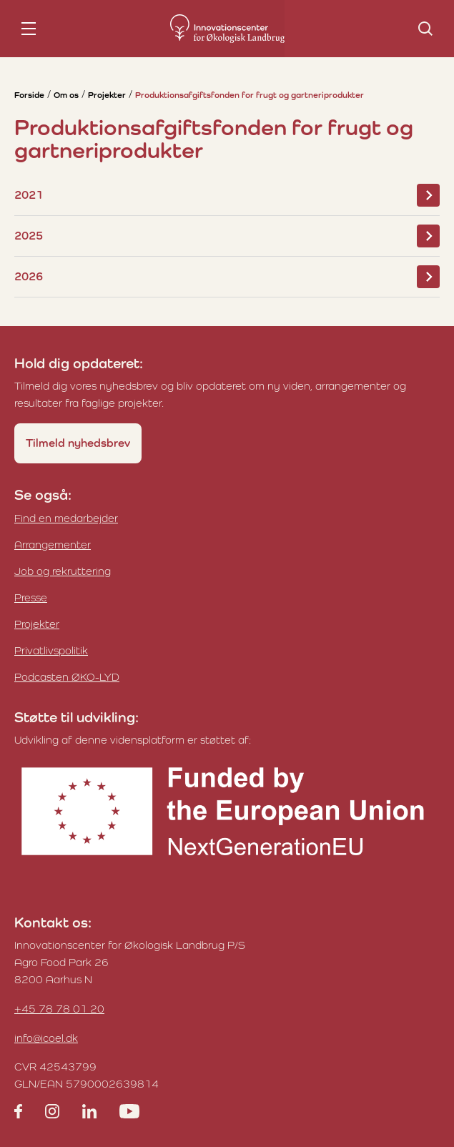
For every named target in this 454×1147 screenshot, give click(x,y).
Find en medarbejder (66, 518)
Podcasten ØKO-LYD (66, 677)
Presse (30, 597)
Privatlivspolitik (51, 650)
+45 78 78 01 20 (59, 1009)
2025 (227, 236)
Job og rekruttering (62, 571)
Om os (66, 95)
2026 (227, 276)
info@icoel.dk (46, 1038)
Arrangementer (52, 544)
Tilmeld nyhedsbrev (78, 443)
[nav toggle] (28, 28)
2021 (227, 195)
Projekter (107, 95)
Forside (29, 95)
